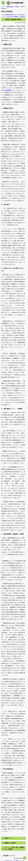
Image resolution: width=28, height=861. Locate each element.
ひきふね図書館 (6, 90)
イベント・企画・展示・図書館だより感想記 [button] (13, 848)
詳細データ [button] (6, 838)
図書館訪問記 (10, 6)
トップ (3, 6)
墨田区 (17, 6)
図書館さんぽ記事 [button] (8, 843)
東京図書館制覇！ (18, 3)
